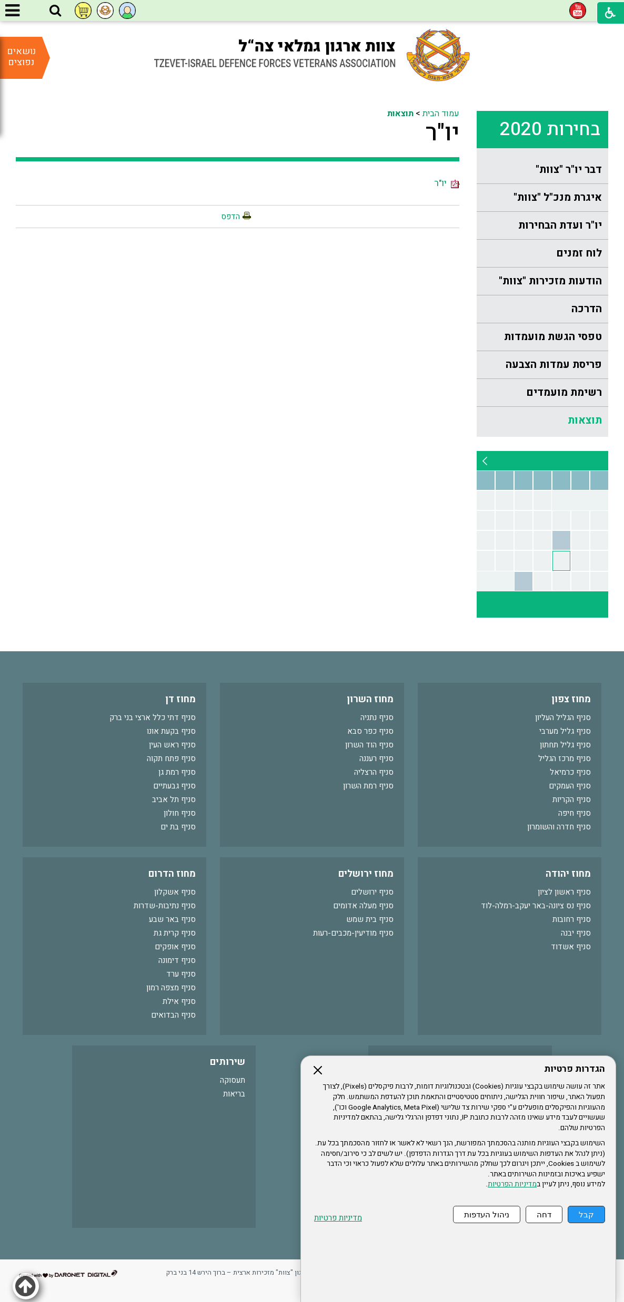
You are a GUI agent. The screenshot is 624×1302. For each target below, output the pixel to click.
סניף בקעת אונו (171, 731)
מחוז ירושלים (366, 874)
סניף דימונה (177, 960)
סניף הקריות (571, 799)
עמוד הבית (440, 113)
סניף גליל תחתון (565, 745)
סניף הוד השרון (369, 745)
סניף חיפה (574, 813)
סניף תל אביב (174, 799)
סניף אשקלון (175, 892)
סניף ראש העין (172, 745)
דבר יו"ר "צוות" (569, 169)
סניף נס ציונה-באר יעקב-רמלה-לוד (536, 905)
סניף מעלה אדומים (363, 905)
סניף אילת (179, 1001)
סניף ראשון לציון (564, 892)
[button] (55, 11)
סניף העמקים (570, 786)
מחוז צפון (571, 699)
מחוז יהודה (568, 874)
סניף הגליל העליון (563, 717)
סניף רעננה (376, 758)
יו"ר (442, 133)
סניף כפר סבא (370, 731)
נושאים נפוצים (21, 56)
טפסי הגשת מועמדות (553, 336)
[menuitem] (542, 170)
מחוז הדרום (172, 874)
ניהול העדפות (486, 1214)
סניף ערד (181, 974)
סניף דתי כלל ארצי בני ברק (152, 717)
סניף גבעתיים (174, 786)
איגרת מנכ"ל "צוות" (558, 197)
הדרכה (586, 308)
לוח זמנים (579, 253)
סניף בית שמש (370, 919)
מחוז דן (180, 699)
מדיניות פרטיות (338, 1218)
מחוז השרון (370, 699)
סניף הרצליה (374, 772)
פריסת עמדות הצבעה (554, 364)
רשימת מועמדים (564, 392)
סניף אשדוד (571, 946)
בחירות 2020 (550, 129)
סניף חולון (180, 813)
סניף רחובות (571, 919)
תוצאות (585, 420)
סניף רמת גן (177, 772)
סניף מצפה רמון (171, 987)
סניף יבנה (576, 933)
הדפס (230, 216)
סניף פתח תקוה (171, 758)
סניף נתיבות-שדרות (165, 905)
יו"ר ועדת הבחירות (560, 225)
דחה (544, 1214)
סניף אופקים (175, 946)
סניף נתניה (377, 717)
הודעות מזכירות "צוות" (550, 281)
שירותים (227, 1062)
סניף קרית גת (175, 933)
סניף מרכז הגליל (564, 758)
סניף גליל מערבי (565, 731)
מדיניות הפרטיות (512, 1184)
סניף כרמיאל (570, 772)
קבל (586, 1214)
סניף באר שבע (172, 919)
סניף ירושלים (372, 892)
